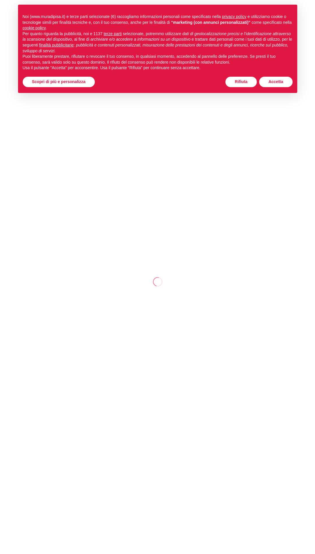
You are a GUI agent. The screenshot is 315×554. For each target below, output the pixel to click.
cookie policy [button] (34, 28)
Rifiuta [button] (241, 81)
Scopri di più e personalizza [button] (59, 81)
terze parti (113, 33)
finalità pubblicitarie (56, 45)
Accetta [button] (275, 81)
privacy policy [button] (234, 16)
